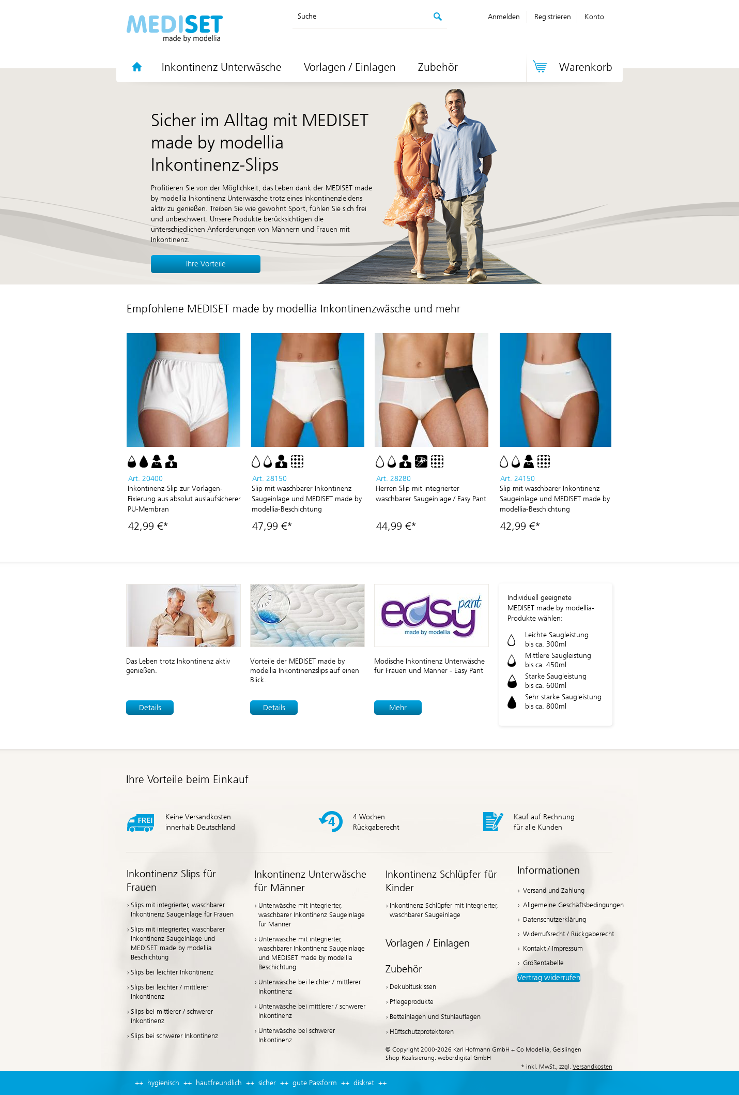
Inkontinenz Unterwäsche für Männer (310, 881)
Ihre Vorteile (206, 263)
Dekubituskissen (413, 987)
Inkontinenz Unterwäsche (222, 67)
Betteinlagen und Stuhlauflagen (435, 1017)
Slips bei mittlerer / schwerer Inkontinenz (172, 1016)
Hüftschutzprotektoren (422, 1032)
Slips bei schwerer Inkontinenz (174, 1036)
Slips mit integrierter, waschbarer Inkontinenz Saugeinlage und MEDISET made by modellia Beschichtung (178, 943)
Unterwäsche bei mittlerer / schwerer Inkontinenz (311, 1010)
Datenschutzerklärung (554, 919)
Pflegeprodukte (412, 1002)
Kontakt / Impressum (553, 948)
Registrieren (552, 16)
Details (150, 707)
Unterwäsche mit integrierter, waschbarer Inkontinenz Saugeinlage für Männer (311, 915)
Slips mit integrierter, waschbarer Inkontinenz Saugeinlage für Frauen (182, 909)
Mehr (398, 707)
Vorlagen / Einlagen (350, 67)
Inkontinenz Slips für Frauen (171, 880)
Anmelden (504, 16)
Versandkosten (592, 1066)
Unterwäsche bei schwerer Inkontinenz (296, 1035)
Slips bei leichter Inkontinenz (172, 972)
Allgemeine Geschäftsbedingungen (573, 905)
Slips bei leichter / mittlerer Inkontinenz (169, 991)
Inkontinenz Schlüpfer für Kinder (441, 881)
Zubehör (438, 67)
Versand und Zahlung (553, 890)
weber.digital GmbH (464, 1057)
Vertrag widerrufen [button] (548, 977)
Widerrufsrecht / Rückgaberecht (568, 934)
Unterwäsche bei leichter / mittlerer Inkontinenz (309, 986)
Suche (307, 16)
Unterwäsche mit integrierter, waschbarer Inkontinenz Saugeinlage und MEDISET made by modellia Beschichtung (311, 953)
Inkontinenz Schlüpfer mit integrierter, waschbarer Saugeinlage (444, 910)
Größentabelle (543, 963)
